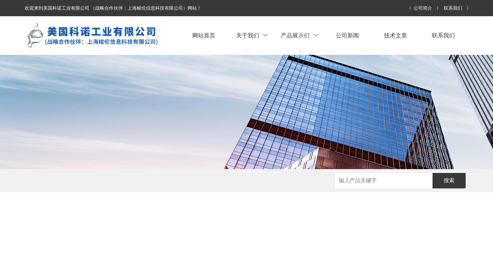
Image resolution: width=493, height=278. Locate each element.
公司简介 (423, 8)
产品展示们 (299, 35)
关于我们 (252, 35)
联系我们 (453, 8)
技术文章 (395, 35)
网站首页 (203, 35)
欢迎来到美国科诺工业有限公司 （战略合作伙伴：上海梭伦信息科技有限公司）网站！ (113, 8)
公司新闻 (347, 35)
